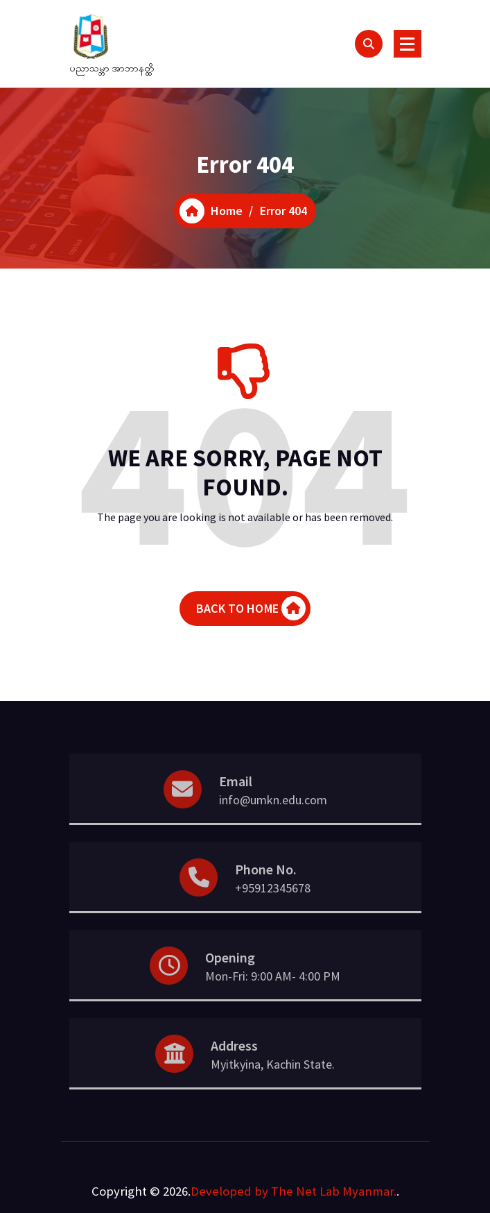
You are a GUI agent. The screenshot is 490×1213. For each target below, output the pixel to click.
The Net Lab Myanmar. (333, 1191)
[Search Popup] (369, 44)
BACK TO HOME (251, 616)
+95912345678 (272, 920)
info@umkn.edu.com (273, 832)
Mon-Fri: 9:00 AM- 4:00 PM (272, 1008)
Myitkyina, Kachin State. (273, 1096)
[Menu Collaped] (407, 44)
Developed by (229, 1191)
